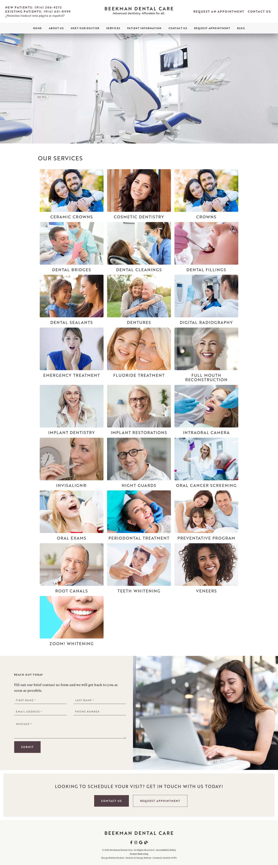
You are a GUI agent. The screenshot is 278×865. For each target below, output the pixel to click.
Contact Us (178, 28)
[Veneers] (206, 568)
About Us (56, 28)
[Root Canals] (72, 568)
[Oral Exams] (72, 515)
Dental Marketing (139, 853)
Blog (241, 28)
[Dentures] (139, 300)
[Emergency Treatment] (72, 353)
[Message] (70, 729)
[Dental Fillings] (206, 247)
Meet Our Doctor (85, 28)
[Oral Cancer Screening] (206, 463)
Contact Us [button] (111, 801)
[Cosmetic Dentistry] (139, 194)
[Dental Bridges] (72, 247)
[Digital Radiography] (206, 300)
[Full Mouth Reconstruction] (206, 355)
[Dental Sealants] (72, 300)
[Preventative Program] (206, 515)
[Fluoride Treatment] (139, 353)
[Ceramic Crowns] (72, 194)
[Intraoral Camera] (206, 410)
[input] (40, 700)
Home (37, 28)
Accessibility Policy (166, 850)
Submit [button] (27, 747)
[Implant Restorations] (139, 410)
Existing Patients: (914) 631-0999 (38, 11)
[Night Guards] (139, 463)
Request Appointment (212, 28)
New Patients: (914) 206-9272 (33, 7)
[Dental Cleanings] (139, 247)
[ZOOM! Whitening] (72, 621)
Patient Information (144, 28)
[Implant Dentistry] (72, 410)
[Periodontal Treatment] (139, 515)
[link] (139, 11)
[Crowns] (206, 194)
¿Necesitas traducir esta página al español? (35, 15)
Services (113, 28)
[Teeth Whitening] (139, 568)
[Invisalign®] (72, 463)
